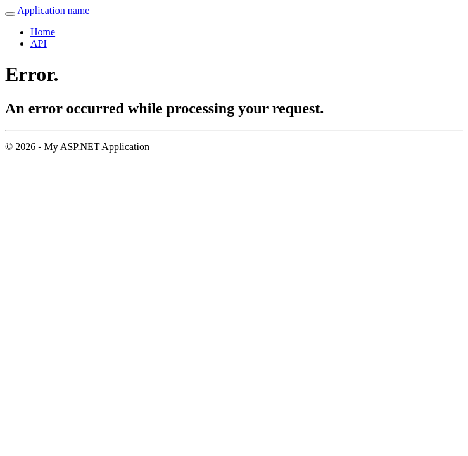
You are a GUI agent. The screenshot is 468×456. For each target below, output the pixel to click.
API (38, 43)
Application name (53, 10)
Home (42, 32)
